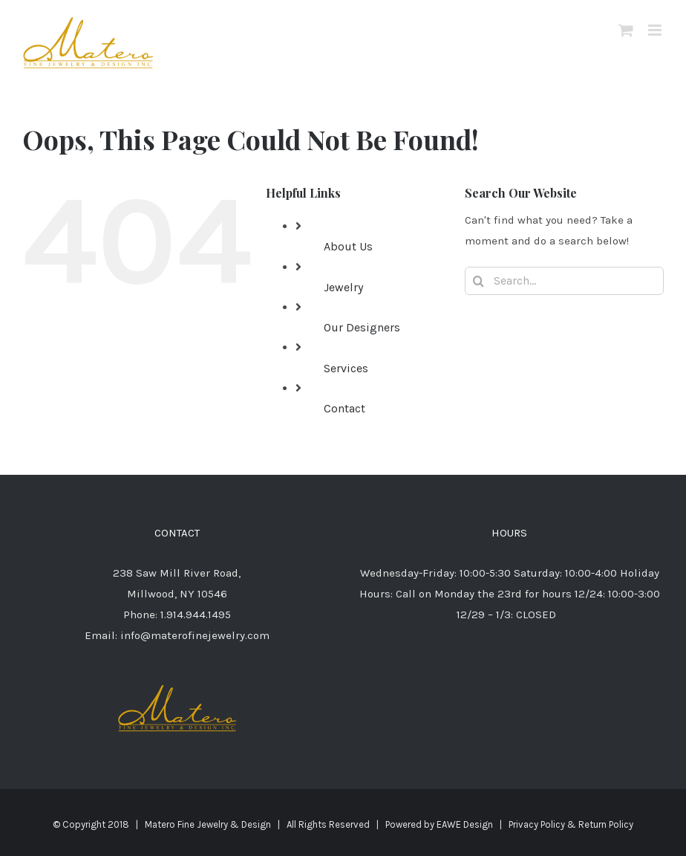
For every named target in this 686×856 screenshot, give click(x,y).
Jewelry (343, 287)
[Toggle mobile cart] (625, 30)
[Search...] (564, 281)
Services (346, 368)
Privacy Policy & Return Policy (571, 824)
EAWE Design (465, 824)
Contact (344, 408)
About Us (348, 246)
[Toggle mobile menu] (656, 30)
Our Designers (362, 327)
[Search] (479, 281)
